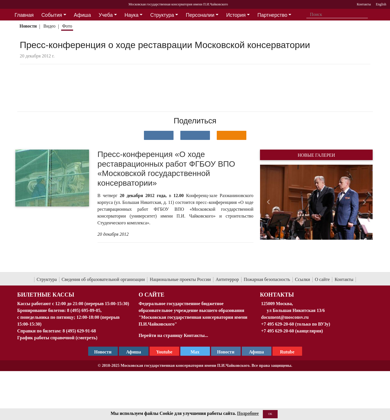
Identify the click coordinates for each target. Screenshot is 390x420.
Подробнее (248, 413)
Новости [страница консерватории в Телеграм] (103, 351)
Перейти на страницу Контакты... (173, 335)
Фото (67, 26)
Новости (28, 26)
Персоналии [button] (200, 15)
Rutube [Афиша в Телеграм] (287, 351)
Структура (47, 279)
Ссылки (302, 279)
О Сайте (151, 294)
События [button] (51, 15)
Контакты (344, 279)
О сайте (322, 279)
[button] (268, 202)
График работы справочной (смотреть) (57, 337)
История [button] (235, 15)
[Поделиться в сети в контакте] (159, 135)
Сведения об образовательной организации (103, 279)
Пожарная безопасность (267, 279)
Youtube (164, 351)
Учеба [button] (106, 15)
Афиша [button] (82, 15)
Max (195, 351)
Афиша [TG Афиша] (133, 351)
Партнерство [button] (272, 15)
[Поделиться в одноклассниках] (231, 135)
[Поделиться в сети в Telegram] (195, 135)
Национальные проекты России (180, 279)
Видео (49, 26)
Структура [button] (162, 15)
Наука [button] (132, 15)
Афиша (256, 351)
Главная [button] (24, 15)
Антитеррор (227, 279)
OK (270, 413)
